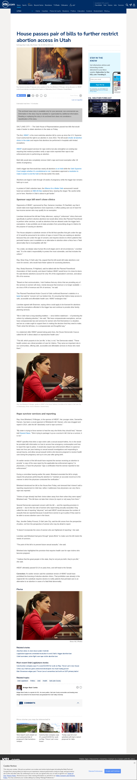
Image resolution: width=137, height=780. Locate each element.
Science (89, 11)
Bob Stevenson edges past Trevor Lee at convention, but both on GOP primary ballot (47, 671)
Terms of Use (102, 90)
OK (134, 763)
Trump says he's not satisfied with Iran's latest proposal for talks (71, 737)
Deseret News (25, 433)
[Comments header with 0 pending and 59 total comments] (49, 703)
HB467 (26, 135)
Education (81, 11)
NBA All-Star (37, 191)
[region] (68, 770)
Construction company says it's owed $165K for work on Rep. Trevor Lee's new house (48, 666)
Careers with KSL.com (126, 759)
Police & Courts (55, 11)
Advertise (103, 759)
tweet (19, 296)
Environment (98, 11)
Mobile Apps (84, 759)
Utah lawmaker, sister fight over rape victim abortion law (37, 656)
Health (45, 681)
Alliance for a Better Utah (54, 188)
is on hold (59, 169)
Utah (38, 681)
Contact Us (112, 759)
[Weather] (73, 6)
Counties (45, 11)
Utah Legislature (22, 681)
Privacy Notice (93, 91)
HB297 (19, 149)
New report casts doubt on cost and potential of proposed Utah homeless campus (27, 738)
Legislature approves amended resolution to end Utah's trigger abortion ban (44, 653)
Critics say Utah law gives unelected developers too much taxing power (43, 669)
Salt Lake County (55, 681)
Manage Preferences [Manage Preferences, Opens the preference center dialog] (96, 771)
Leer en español (77, 100)
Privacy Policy (11, 776)
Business (66, 11)
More (106, 11)
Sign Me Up (100, 85)
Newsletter (94, 759)
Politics (73, 11)
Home (38, 11)
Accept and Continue (113, 771)
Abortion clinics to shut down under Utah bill (33, 651)
